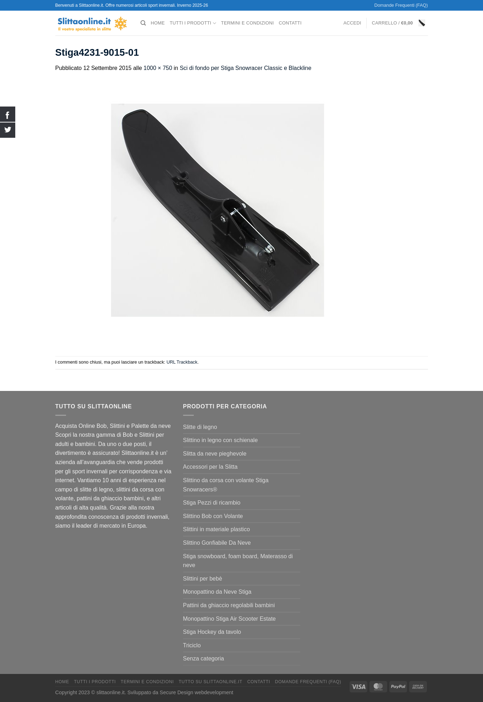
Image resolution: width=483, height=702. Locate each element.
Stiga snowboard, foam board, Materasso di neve (238, 560)
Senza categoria (203, 658)
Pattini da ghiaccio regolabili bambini (229, 605)
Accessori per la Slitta (210, 467)
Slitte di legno (200, 427)
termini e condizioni (247, 23)
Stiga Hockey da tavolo (212, 632)
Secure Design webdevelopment (196, 692)
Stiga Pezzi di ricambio (212, 503)
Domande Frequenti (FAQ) (401, 5)
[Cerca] (143, 23)
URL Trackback (181, 362)
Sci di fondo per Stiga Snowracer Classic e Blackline (245, 68)
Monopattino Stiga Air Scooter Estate (229, 619)
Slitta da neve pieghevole (215, 454)
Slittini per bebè (202, 579)
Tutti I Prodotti (193, 23)
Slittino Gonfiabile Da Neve (217, 543)
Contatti (290, 23)
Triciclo (192, 645)
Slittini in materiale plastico (216, 529)
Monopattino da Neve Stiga (217, 592)
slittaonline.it (111, 692)
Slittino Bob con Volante (213, 516)
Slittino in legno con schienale (220, 440)
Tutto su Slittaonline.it (210, 681)
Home (158, 23)
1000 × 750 (158, 68)
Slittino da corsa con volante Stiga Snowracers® (226, 485)
